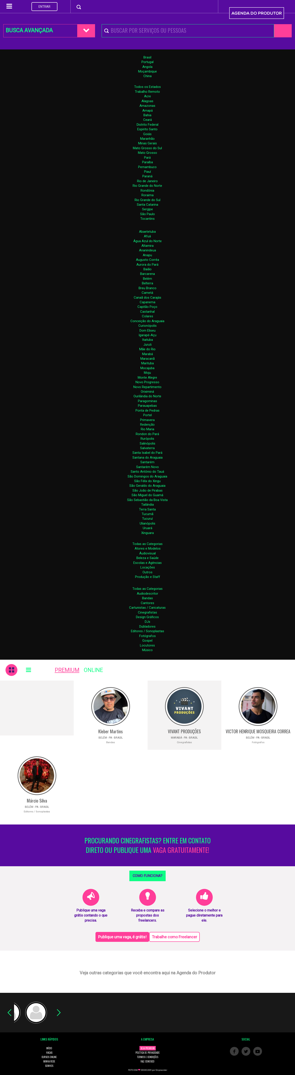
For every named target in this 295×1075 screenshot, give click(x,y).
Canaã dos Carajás (147, 298)
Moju (147, 373)
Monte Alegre (147, 378)
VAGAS (49, 1052)
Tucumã (147, 514)
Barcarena (147, 274)
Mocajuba (147, 368)
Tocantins (147, 219)
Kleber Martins (110, 731)
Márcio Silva (37, 800)
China (147, 76)
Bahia (147, 115)
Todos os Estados (147, 87)
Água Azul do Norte (147, 241)
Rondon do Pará (147, 434)
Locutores (147, 645)
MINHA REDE (49, 1061)
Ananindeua (147, 250)
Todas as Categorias (147, 544)
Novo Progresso (147, 382)
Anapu (147, 255)
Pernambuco (147, 167)
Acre (147, 96)
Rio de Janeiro (147, 181)
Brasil (147, 57)
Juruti (147, 345)
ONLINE (93, 670)
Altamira (147, 246)
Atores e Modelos (148, 548)
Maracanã (147, 359)
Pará (147, 158)
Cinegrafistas (147, 612)
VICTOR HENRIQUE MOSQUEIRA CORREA (258, 731)
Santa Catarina (147, 205)
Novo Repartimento (147, 387)
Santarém (147, 462)
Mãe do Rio (147, 349)
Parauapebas (147, 406)
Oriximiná (147, 392)
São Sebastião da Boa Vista (147, 500)
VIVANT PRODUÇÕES (184, 731)
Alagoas (147, 101)
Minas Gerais (147, 143)
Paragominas (147, 401)
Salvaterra (147, 448)
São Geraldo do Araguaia (147, 486)
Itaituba (147, 340)
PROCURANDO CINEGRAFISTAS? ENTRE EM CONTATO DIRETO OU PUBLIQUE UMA (147, 845)
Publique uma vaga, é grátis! (122, 937)
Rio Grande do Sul (147, 200)
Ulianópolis (147, 523)
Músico (147, 650)
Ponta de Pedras (147, 410)
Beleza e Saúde (147, 558)
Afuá (147, 236)
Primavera (147, 420)
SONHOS (49, 1066)
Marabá (147, 354)
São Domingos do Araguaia (147, 476)
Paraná (147, 176)
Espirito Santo (147, 129)
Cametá (147, 293)
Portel (147, 415)
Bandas (147, 598)
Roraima (147, 195)
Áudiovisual (147, 553)
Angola (147, 67)
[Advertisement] (37, 708)
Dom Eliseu (147, 330)
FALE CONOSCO (147, 1061)
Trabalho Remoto (147, 92)
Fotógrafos (147, 636)
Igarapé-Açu (147, 335)
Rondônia (147, 190)
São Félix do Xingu (147, 481)
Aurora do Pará (147, 265)
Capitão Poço (147, 307)
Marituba (147, 363)
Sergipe (147, 209)
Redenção (147, 425)
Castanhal (147, 312)
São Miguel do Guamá (147, 495)
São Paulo (147, 214)
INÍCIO (49, 1048)
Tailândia (147, 505)
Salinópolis (147, 443)
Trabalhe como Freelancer (174, 937)
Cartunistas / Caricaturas (147, 608)
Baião (147, 269)
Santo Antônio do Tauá (147, 472)
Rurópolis (147, 439)
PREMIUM (67, 670)
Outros (147, 572)
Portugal (147, 62)
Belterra (147, 283)
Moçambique (147, 71)
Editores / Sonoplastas (147, 631)
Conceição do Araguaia (147, 321)
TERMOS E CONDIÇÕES (147, 1057)
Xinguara (147, 533)
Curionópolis (147, 326)
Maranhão (147, 139)
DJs (147, 622)
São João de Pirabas (147, 490)
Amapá (147, 111)
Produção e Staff (147, 577)
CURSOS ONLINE (49, 1057)
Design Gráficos (147, 617)
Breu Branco (147, 288)
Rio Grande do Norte (147, 186)
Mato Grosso (147, 153)
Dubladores (147, 626)
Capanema (147, 302)
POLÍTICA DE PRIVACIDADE (148, 1052)
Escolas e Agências (147, 563)
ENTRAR (44, 6)
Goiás (147, 134)
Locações (147, 567)
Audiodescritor (147, 594)
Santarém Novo (147, 467)
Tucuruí (147, 519)
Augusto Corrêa (147, 260)
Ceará (147, 120)
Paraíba (147, 162)
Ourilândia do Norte (147, 396)
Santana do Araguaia (147, 457)
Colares (147, 316)
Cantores (147, 603)
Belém (147, 279)
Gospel (147, 641)
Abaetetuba (147, 232)
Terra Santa (147, 509)
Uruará (147, 528)
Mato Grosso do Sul (147, 148)
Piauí (147, 172)
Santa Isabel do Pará (147, 453)
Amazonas (147, 106)
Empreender (161, 1070)
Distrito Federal (147, 125)
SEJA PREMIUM (148, 1048)
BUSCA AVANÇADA (29, 30)
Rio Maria (147, 429)
